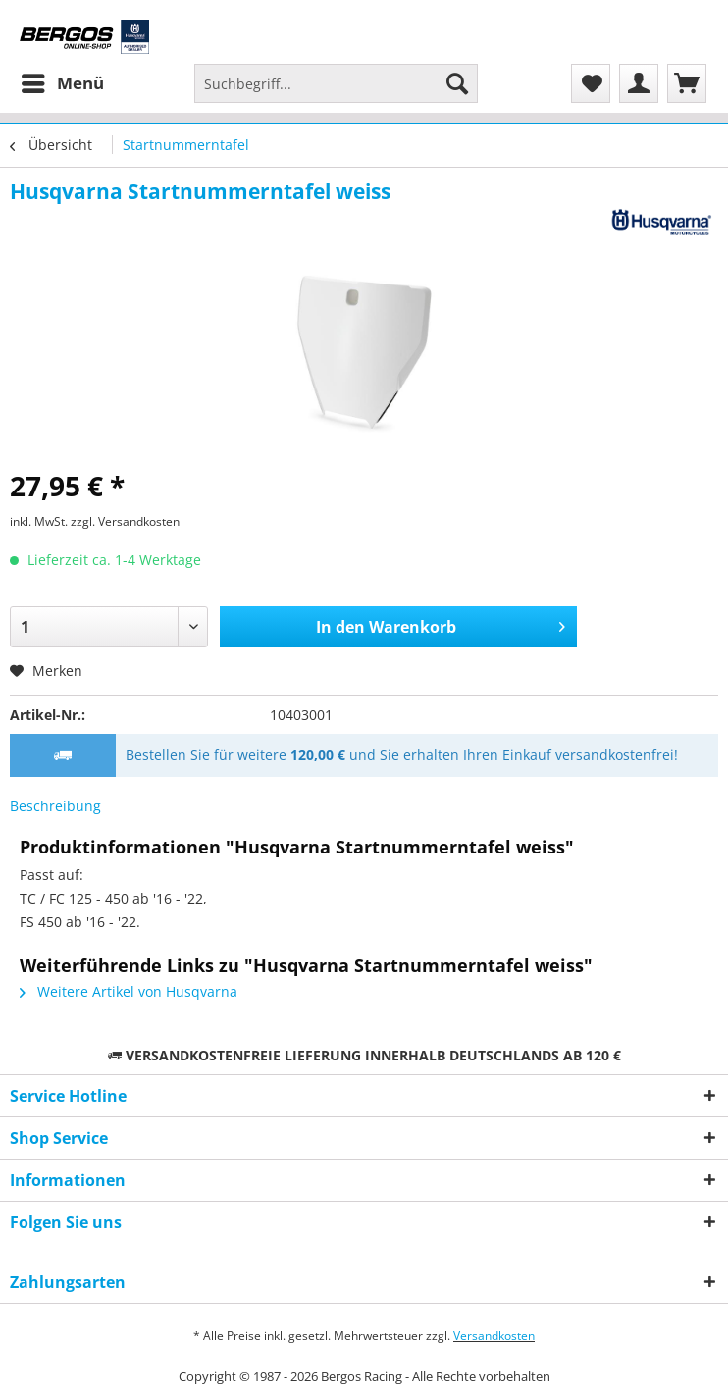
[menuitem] (62, 83)
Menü (63, 81)
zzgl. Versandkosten (125, 521)
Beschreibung (55, 806)
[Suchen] (457, 83)
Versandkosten (494, 1335)
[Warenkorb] (686, 83)
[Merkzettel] (590, 83)
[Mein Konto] (638, 83)
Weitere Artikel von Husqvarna (128, 991)
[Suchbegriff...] (336, 83)
